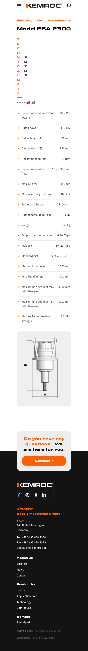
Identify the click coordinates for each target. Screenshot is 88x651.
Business (22, 563)
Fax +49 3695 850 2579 (31, 542)
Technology (24, 602)
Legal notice (23, 637)
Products (22, 590)
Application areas (28, 596)
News (20, 569)
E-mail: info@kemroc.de (32, 547)
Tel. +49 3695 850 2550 (31, 537)
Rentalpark (24, 622)
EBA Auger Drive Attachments (44, 20)
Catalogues (24, 607)
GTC (34, 637)
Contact (42, 460)
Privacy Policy (46, 637)
